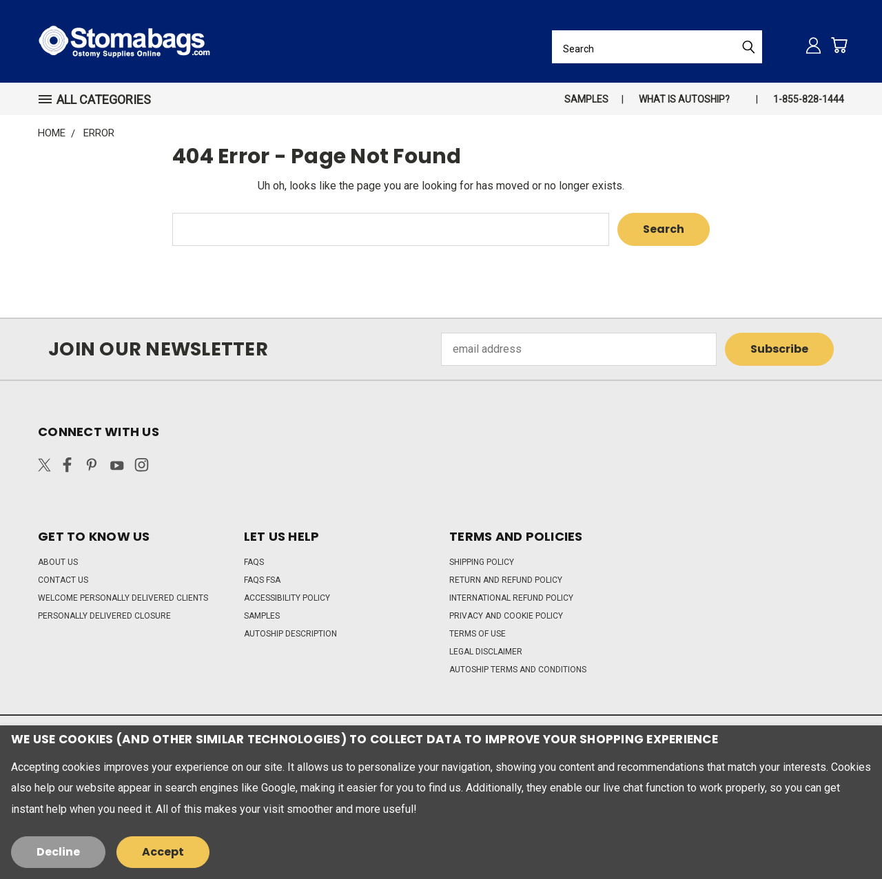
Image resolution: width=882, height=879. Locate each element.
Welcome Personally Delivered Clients (123, 598)
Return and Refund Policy (505, 580)
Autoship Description (290, 634)
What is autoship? (684, 99)
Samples (586, 99)
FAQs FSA (262, 580)
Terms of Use (477, 634)
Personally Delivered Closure (104, 616)
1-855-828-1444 (808, 99)
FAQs (254, 562)
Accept (163, 852)
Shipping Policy (481, 562)
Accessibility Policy (287, 598)
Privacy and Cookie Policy (506, 616)
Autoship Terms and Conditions (517, 669)
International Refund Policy (511, 598)
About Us (58, 562)
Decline (58, 852)
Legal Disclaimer (485, 651)
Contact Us (63, 580)
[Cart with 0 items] (839, 45)
